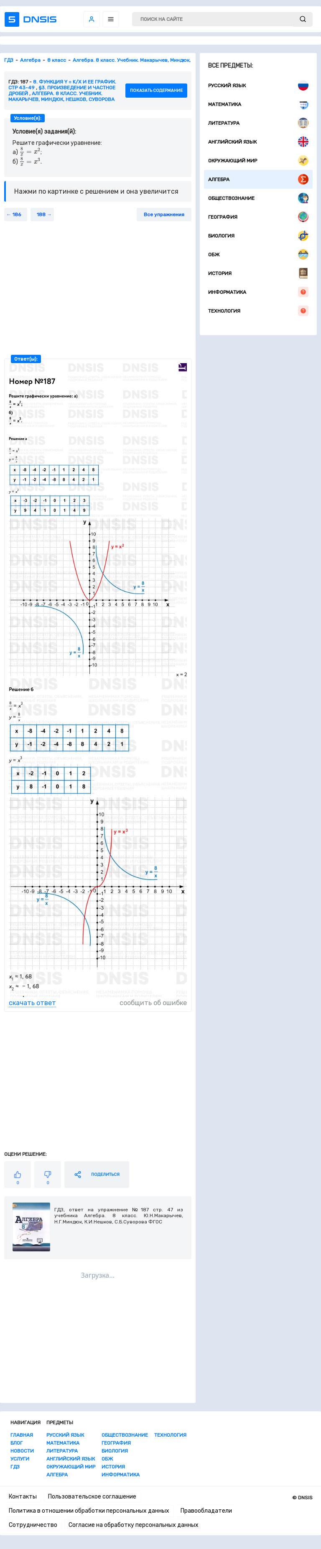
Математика (258, 104)
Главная (21, 1435)
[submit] (303, 19)
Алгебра (258, 179)
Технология (258, 311)
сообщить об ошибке (153, 1003)
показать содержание (156, 90)
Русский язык (258, 85)
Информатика (258, 292)
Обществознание (258, 198)
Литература (258, 123)
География (258, 217)
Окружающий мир (258, 160)
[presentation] (30, 152)
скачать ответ (32, 1003)
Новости (22, 1451)
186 (17, 214)
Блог (16, 1443)
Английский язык (258, 141)
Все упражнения (164, 214)
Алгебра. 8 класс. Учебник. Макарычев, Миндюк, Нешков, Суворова (61, 96)
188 (41, 214)
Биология (258, 235)
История (258, 273)
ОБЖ (258, 254)
